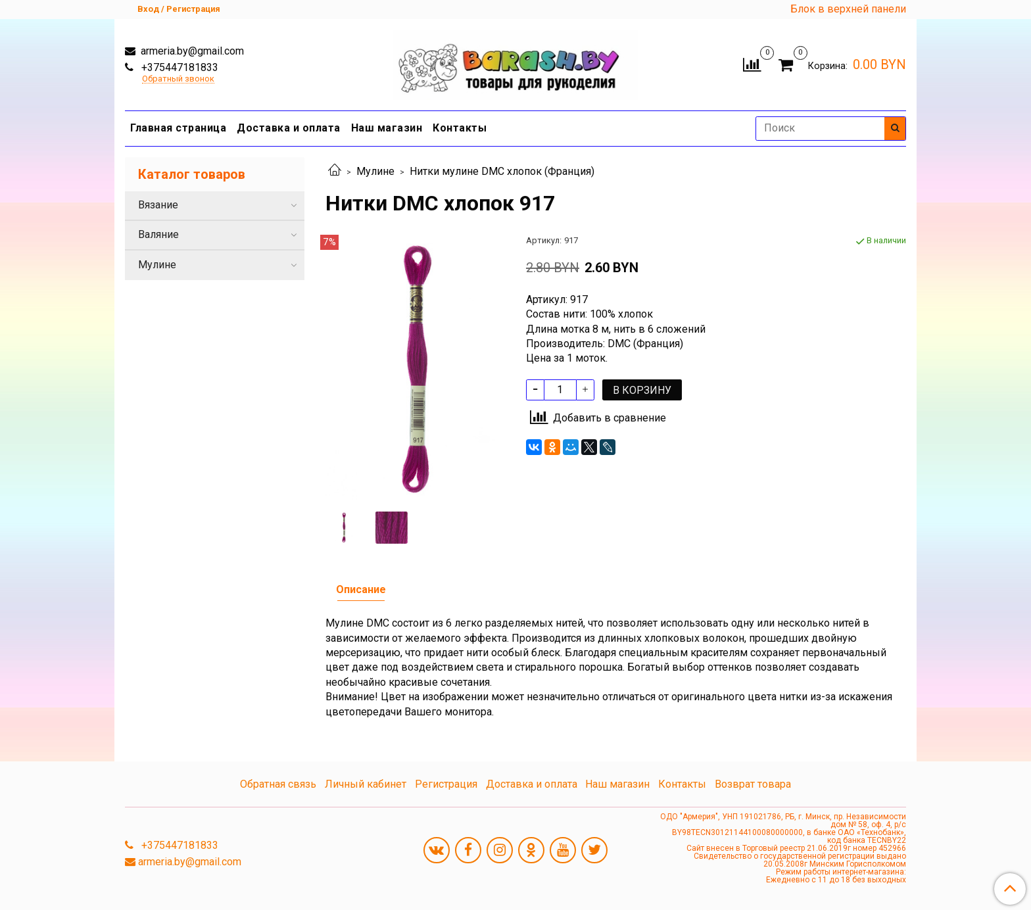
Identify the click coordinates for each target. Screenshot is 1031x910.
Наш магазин (387, 128)
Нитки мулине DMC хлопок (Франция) (502, 171)
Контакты (460, 128)
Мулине (375, 171)
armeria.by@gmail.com (191, 51)
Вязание (158, 205)
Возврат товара (753, 784)
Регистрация (446, 784)
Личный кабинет (365, 784)
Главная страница (178, 128)
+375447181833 (178, 67)
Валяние (158, 234)
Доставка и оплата (289, 128)
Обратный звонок (178, 79)
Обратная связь (278, 784)
